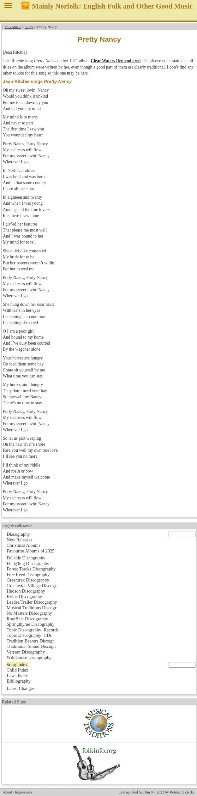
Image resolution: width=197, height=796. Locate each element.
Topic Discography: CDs (29, 635)
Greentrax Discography (28, 579)
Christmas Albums (23, 545)
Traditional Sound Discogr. (31, 646)
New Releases (19, 539)
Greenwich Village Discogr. (32, 585)
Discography (18, 534)
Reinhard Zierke (182, 792)
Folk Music (13, 27)
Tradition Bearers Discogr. (31, 640)
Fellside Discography (26, 557)
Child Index (17, 669)
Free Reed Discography (28, 574)
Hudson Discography (26, 591)
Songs (29, 27)
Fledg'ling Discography (28, 563)
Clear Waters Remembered (115, 60)
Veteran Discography (26, 651)
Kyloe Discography (24, 596)
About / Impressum (17, 792)
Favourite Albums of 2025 (31, 550)
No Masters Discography (29, 613)
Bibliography (19, 681)
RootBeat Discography (27, 618)
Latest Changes (20, 688)
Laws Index (17, 675)
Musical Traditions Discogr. (32, 607)
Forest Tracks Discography (31, 568)
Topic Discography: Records (32, 629)
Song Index (17, 664)
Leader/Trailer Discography (32, 602)
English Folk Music (18, 526)
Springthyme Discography (30, 624)
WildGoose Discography (29, 657)
